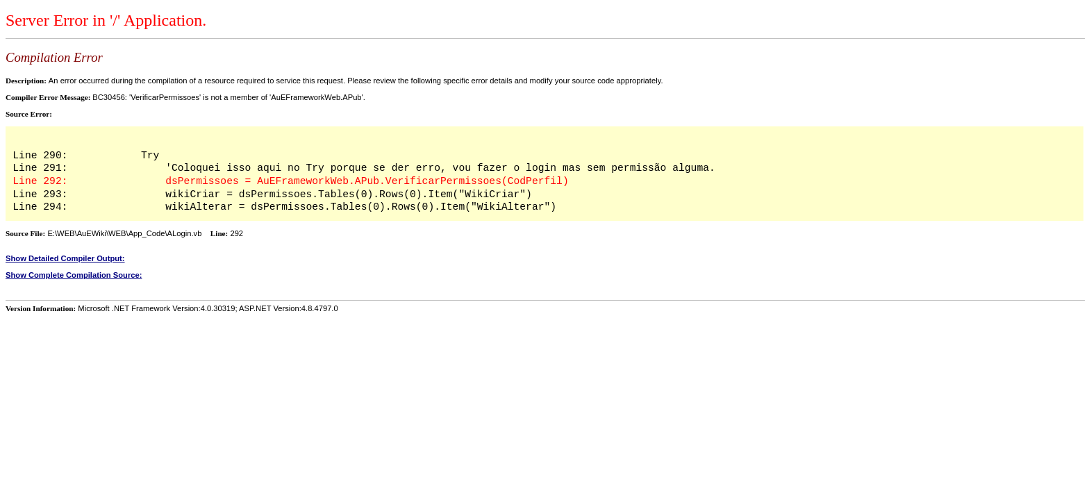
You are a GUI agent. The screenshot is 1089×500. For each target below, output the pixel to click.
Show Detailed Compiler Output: (65, 258)
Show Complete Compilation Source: (74, 275)
